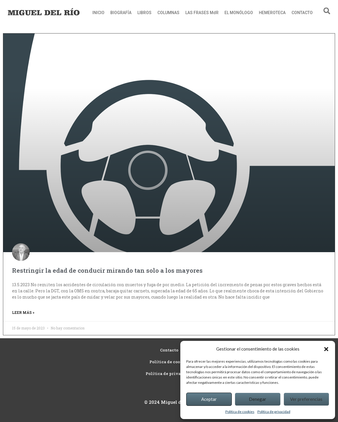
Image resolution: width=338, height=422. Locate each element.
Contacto (169, 350)
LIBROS (144, 12)
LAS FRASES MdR (202, 12)
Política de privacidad (273, 411)
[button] (326, 349)
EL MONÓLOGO (238, 12)
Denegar (257, 399)
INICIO (98, 12)
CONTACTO (302, 12)
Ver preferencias (306, 399)
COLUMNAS (168, 12)
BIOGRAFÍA (120, 12)
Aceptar (209, 399)
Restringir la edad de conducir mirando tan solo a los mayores (107, 270)
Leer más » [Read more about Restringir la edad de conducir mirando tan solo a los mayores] (23, 312)
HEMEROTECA (272, 12)
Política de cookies (239, 411)
